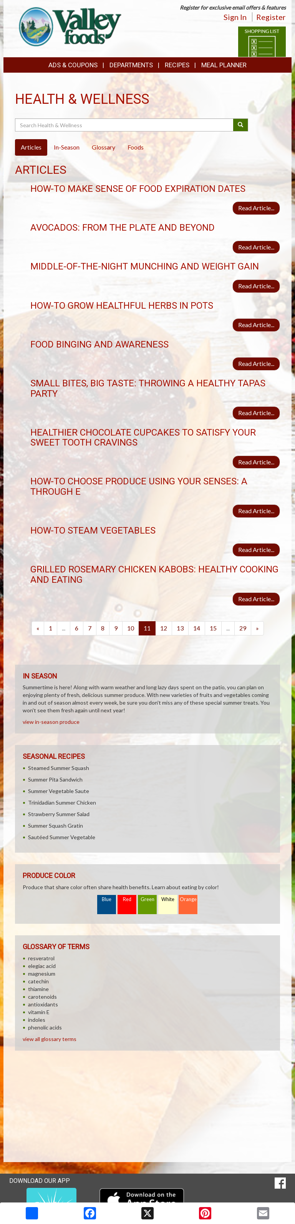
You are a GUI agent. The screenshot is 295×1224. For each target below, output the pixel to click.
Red (127, 899)
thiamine (38, 989)
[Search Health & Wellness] (124, 124)
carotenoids (42, 996)
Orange (188, 899)
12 (163, 628)
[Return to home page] (68, 25)
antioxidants (43, 1004)
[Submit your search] (240, 124)
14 (196, 628)
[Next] (257, 628)
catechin (38, 981)
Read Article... (256, 207)
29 (242, 628)
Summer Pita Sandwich (55, 779)
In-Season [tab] (67, 147)
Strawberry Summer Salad (58, 814)
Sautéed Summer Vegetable (61, 837)
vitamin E (39, 1012)
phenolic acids (45, 1027)
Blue (106, 899)
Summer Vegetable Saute (58, 791)
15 (213, 628)
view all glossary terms (49, 1039)
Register (271, 17)
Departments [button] (131, 65)
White (167, 899)
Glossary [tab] (103, 147)
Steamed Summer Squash (58, 768)
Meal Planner (224, 65)
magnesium (41, 973)
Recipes (177, 65)
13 (180, 628)
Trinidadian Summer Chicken (62, 802)
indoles (36, 1019)
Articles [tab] (31, 147)
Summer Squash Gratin (55, 825)
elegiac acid (42, 966)
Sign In (235, 17)
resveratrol (41, 958)
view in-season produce (51, 721)
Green (147, 899)
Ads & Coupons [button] (73, 65)
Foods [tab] (136, 147)
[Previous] (37, 628)
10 (130, 628)
